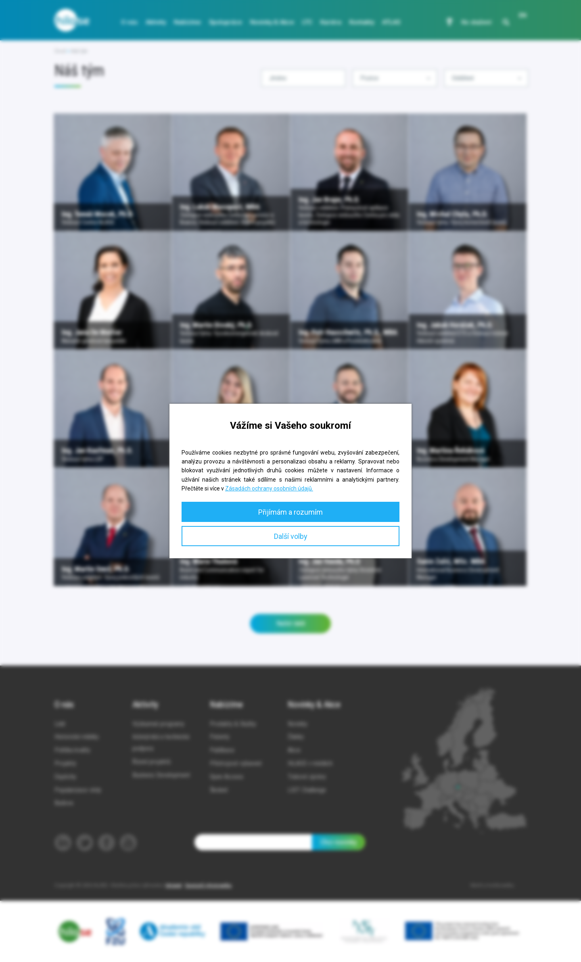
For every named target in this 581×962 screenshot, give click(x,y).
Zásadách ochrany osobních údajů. (269, 488)
